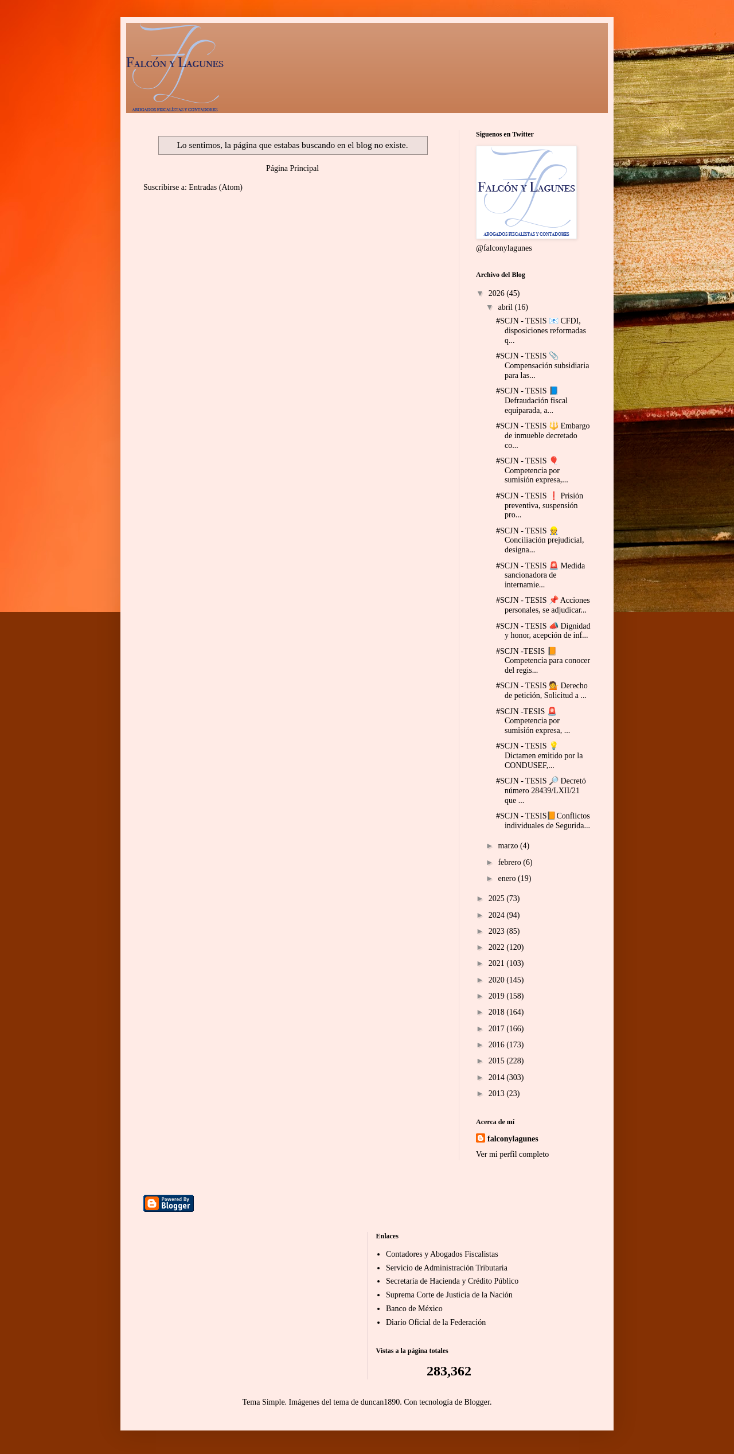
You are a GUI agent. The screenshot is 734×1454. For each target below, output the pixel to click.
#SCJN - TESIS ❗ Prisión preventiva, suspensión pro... (539, 506)
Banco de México (414, 1308)
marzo (509, 845)
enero (508, 878)
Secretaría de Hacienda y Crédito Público (452, 1281)
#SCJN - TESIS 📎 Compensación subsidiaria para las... (542, 366)
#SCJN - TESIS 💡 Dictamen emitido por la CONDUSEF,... (539, 756)
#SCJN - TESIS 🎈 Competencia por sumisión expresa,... (532, 471)
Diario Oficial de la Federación (436, 1322)
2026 (498, 293)
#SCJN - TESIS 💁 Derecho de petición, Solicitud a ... (542, 690)
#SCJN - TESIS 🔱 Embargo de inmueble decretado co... (543, 436)
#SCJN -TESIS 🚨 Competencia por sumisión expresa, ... (533, 721)
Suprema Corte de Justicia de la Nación (449, 1295)
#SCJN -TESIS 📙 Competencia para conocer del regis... (543, 661)
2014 (498, 1077)
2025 (498, 898)
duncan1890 (380, 1402)
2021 (498, 963)
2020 (498, 980)
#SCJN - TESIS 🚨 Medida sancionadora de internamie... (540, 576)
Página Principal (292, 168)
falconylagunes (512, 1139)
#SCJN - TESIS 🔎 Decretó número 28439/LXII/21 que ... (541, 791)
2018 (498, 1012)
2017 (498, 1028)
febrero (510, 862)
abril (506, 307)
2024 (498, 915)
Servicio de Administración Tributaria (446, 1268)
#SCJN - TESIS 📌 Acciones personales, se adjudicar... (543, 605)
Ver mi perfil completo (512, 1154)
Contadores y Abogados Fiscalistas (442, 1254)
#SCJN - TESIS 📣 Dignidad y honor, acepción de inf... (543, 631)
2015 (498, 1061)
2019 (498, 996)
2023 (498, 931)
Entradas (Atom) (216, 187)
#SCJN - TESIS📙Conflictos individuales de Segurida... (543, 821)
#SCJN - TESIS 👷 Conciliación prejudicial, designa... (540, 541)
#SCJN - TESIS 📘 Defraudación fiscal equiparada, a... (532, 401)
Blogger (477, 1402)
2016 (498, 1044)
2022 (498, 947)
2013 (498, 1093)
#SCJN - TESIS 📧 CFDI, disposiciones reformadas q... (541, 331)
